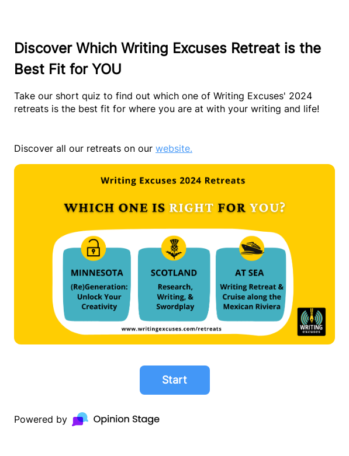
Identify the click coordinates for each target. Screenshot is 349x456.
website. (174, 148)
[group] (174, 228)
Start (174, 380)
